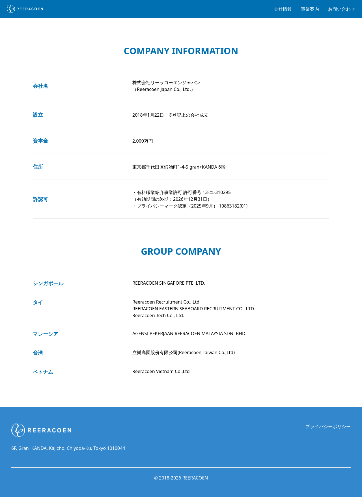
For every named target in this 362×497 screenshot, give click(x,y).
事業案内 (310, 9)
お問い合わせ (341, 9)
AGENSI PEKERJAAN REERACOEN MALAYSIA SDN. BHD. (189, 333)
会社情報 (283, 9)
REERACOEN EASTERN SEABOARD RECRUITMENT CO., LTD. (193, 309)
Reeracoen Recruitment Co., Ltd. (166, 302)
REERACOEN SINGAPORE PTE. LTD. (168, 283)
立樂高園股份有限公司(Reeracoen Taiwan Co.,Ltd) (183, 352)
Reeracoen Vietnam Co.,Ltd (161, 371)
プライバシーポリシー (328, 426)
